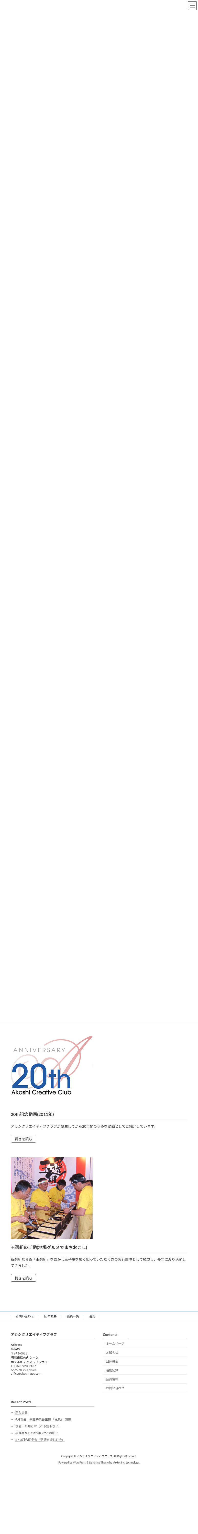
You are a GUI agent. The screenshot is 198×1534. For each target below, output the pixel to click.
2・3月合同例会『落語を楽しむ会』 (40, 1440)
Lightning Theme (99, 1462)
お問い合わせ (25, 1316)
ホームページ (115, 1344)
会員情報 (112, 1379)
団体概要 (50, 1316)
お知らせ (112, 1352)
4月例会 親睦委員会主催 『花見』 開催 (43, 1419)
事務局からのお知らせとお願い (36, 1433)
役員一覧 (73, 1316)
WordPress (79, 1462)
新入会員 (21, 1412)
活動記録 (112, 1370)
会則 (92, 1316)
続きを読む (23, 1139)
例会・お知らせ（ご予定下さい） (38, 1426)
